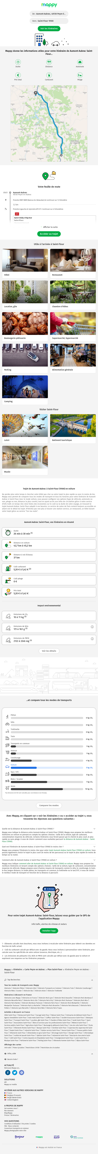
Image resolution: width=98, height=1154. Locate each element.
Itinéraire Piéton (18, 988)
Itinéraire (7, 988)
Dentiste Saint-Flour (59, 1028)
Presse (6, 1115)
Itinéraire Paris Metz (37, 1008)
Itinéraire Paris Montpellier (70, 1003)
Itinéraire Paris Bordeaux (83, 998)
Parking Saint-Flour (45, 1040)
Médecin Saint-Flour (79, 1023)
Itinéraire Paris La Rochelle (30, 1005)
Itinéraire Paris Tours (51, 1003)
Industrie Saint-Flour (32, 1030)
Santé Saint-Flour (78, 1020)
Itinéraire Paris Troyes (54, 1008)
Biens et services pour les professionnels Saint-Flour (51, 1023)
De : (50, 14)
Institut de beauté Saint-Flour (24, 1035)
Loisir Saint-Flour (81, 1038)
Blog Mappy (8, 1113)
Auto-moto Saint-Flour (36, 1018)
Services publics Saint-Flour (14, 1025)
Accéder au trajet (49, 234)
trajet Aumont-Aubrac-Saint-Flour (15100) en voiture (70, 850)
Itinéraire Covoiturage (83, 988)
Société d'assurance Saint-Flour (73, 1018)
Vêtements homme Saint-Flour (64, 1040)
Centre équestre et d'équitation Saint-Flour (38, 1038)
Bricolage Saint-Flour (59, 1033)
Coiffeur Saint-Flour (53, 1018)
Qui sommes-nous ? (11, 1108)
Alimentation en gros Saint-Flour (38, 1033)
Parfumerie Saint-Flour (28, 1040)
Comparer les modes (49, 805)
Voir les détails (49, 651)
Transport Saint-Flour (21, 1020)
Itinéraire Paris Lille (31, 1000)
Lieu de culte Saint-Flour (78, 1025)
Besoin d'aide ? (11, 1059)
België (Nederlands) (12, 1097)
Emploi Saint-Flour (16, 1030)
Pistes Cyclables (18, 1048)
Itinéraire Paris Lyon (46, 998)
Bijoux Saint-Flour (83, 1040)
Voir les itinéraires (49, 28)
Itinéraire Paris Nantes (12, 1003)
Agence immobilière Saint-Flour (15, 1018)
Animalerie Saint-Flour (60, 1035)
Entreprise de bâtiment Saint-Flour (78, 1015)
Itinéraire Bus (28, 991)
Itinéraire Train (68, 988)
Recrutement (8, 1111)
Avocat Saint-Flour (68, 1030)
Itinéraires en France (29, 998)
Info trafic (7, 1048)
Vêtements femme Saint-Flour (24, 1028)
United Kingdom (11, 1100)
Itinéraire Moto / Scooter (13, 991)
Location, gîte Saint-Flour (40, 1020)
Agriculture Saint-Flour (34, 1025)
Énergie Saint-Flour (75, 1033)
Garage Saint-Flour (43, 1015)
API (5, 1082)
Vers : (42, 21)
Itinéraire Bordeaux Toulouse (32, 1003)
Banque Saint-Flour (44, 1028)
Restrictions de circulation (50, 1048)
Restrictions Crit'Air (33, 1048)
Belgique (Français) (12, 1095)
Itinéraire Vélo (31, 988)
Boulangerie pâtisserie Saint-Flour (56, 1025)
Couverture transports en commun (16, 1128)
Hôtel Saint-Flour (10, 1015)
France (8, 1093)
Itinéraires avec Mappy (12, 998)
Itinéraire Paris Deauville (63, 998)
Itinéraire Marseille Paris (13, 1000)
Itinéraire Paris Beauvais (70, 1005)
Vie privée (25, 1124)
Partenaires (15, 1115)
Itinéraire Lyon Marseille (20, 1008)
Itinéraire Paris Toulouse (63, 1000)
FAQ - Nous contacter (11, 1126)
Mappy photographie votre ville (15, 1131)
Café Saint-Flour (15, 1038)
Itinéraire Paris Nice (81, 1000)
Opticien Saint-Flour (44, 1035)
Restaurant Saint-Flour (26, 1015)
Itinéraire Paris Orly (46, 1000)
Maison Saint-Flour (58, 1015)
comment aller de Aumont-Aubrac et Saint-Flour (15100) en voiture (46, 864)
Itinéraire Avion (40, 991)
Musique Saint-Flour (11, 1040)
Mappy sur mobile (10, 1084)
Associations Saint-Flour (22, 1023)
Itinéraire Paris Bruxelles (51, 1005)
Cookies (33, 1124)
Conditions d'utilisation (12, 1124)
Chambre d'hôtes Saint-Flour (60, 1020)
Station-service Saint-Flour (50, 1030)
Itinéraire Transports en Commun (49, 988)
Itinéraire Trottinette (55, 991)
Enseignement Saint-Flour (64, 1038)
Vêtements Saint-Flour (18, 1033)
